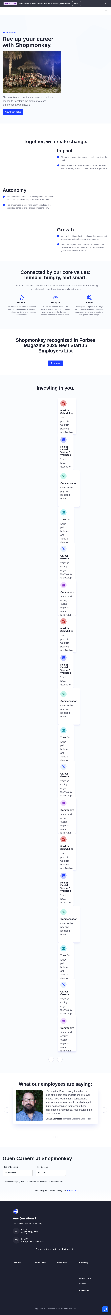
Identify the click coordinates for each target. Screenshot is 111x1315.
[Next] (60, 1059)
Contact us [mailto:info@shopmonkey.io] (71, 1190)
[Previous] (51, 1059)
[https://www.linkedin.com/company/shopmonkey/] (91, 1296)
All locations (18, 1173)
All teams (51, 1173)
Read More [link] (55, 363)
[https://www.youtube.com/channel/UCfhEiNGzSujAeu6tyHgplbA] (96, 1296)
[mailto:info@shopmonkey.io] (28, 1240)
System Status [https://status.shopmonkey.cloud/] (85, 1279)
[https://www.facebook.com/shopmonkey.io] (80, 1296)
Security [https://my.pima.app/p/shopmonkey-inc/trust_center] (82, 1284)
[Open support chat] (105, 1309)
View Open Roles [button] (13, 112)
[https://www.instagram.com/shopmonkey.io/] (86, 1296)
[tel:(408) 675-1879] (25, 1231)
